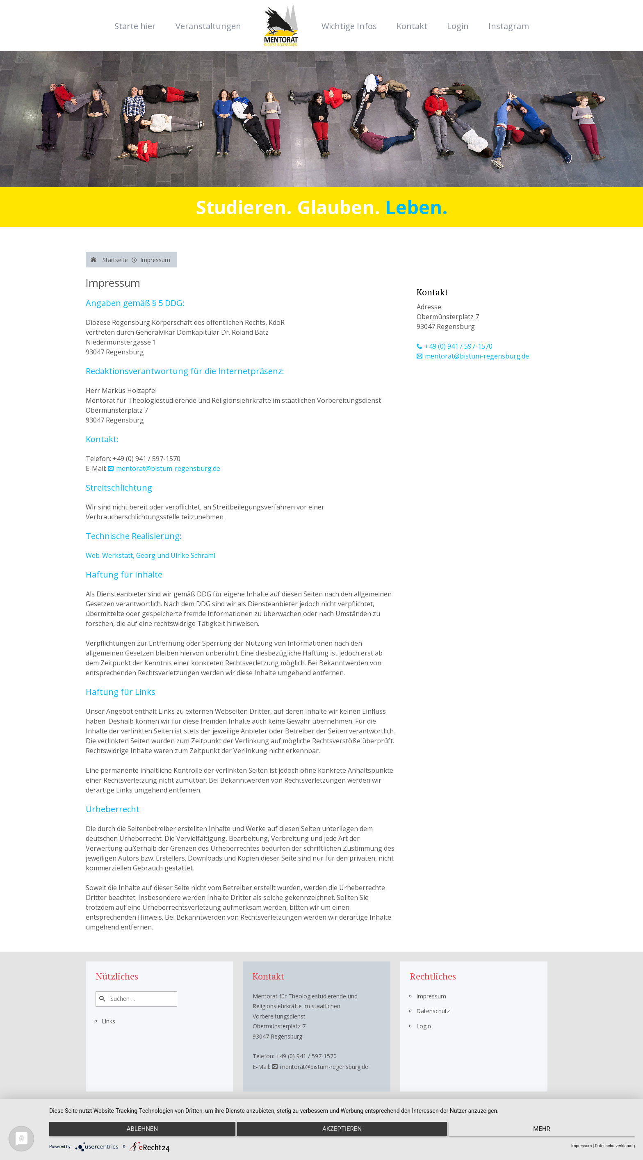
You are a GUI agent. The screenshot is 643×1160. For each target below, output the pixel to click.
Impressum (431, 996)
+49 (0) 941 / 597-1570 (459, 346)
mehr (547, 1131)
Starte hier (135, 26)
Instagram (508, 26)
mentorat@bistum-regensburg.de (168, 468)
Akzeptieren (342, 1131)
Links (108, 1021)
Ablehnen (136, 1131)
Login (458, 26)
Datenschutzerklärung (615, 1146)
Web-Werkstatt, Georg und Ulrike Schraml (150, 555)
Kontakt (412, 26)
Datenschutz (433, 1011)
